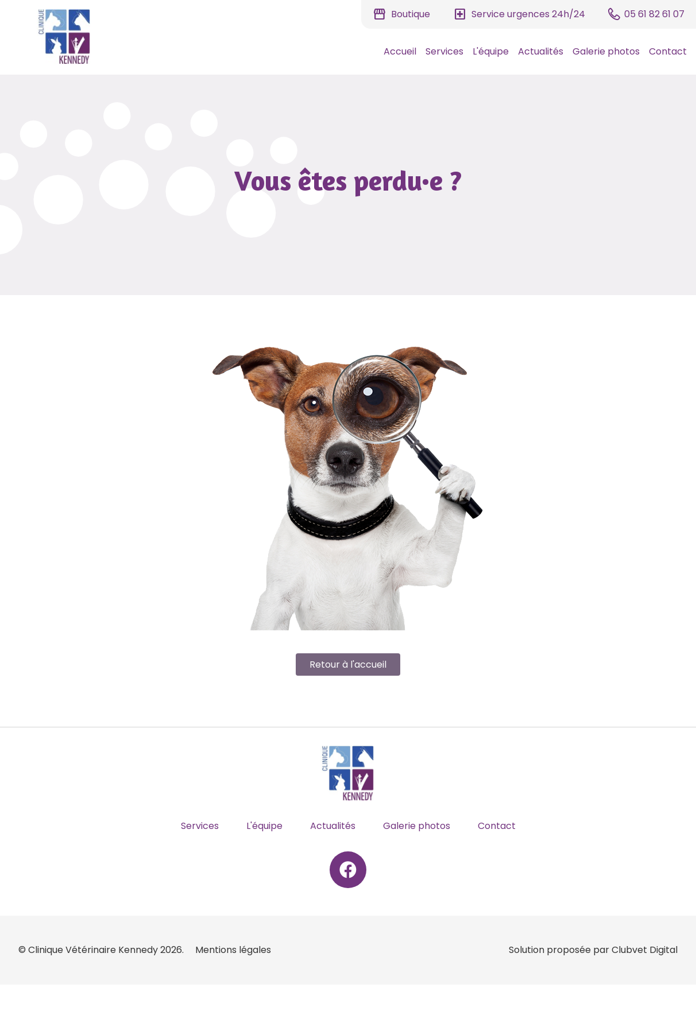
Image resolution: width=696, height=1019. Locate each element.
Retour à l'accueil (348, 664)
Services (444, 51)
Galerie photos (606, 51)
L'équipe (491, 51)
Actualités (540, 51)
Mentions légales (233, 949)
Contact (668, 51)
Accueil (400, 51)
